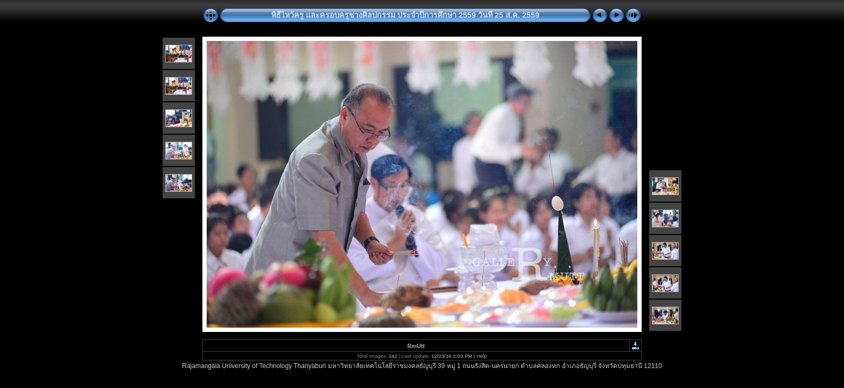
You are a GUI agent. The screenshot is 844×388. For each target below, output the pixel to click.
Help (481, 356)
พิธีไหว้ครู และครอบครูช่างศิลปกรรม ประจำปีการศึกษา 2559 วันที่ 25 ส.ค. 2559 (405, 15)
